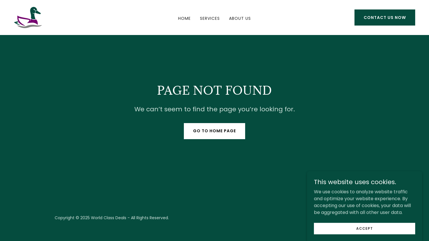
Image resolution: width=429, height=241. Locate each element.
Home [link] (184, 18)
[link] (28, 17)
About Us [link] (240, 18)
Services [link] (210, 18)
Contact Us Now (385, 17)
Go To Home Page (214, 131)
